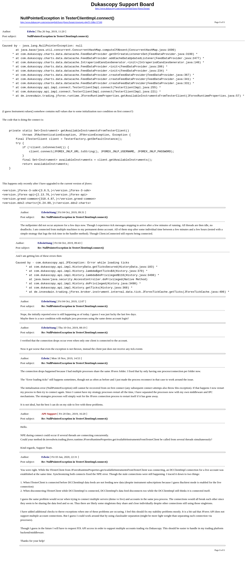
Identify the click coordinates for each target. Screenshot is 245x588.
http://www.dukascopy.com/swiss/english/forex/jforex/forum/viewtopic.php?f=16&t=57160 (61, 22)
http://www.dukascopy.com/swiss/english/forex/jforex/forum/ (122, 8)
